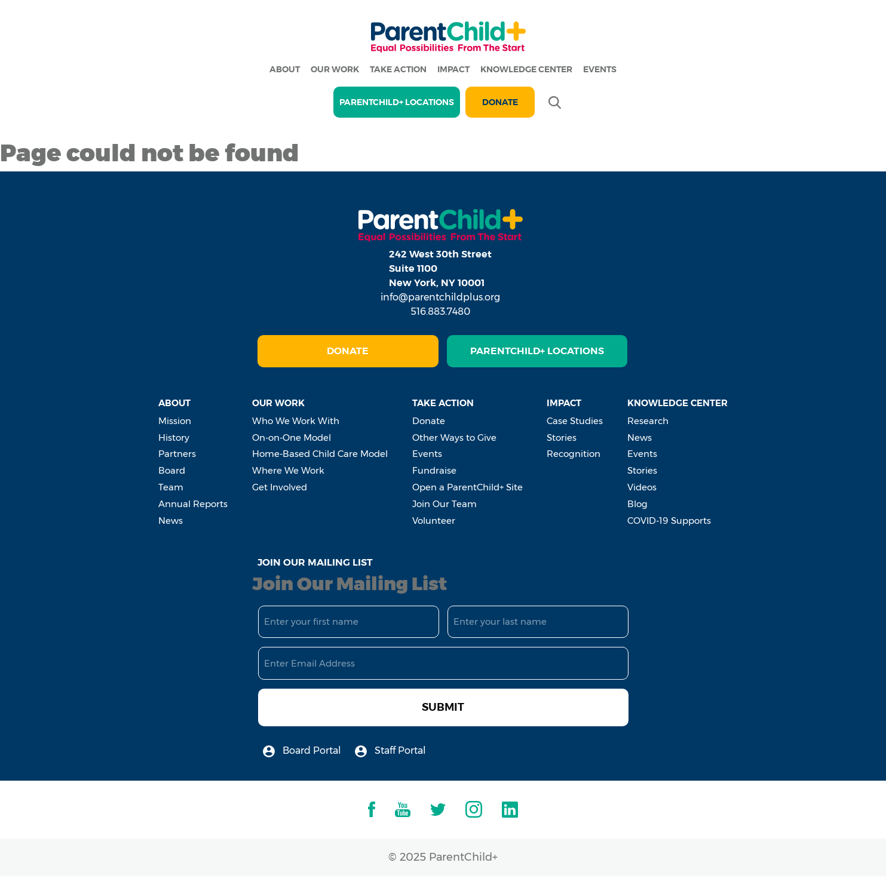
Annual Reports (193, 503)
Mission (174, 420)
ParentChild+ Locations (537, 351)
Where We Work (288, 470)
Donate (500, 102)
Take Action (398, 69)
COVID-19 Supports (669, 520)
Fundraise (434, 470)
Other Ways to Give (454, 437)
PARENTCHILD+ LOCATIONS (396, 102)
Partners (177, 453)
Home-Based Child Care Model (320, 453)
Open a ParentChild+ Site (467, 487)
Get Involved (279, 487)
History (173, 437)
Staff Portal (390, 751)
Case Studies (575, 420)
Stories (562, 437)
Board (171, 470)
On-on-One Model (291, 437)
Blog (637, 503)
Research (648, 420)
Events (600, 69)
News (170, 520)
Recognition (573, 453)
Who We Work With (295, 420)
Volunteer (433, 520)
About (284, 69)
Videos (642, 487)
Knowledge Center (526, 69)
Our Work (335, 69)
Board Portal (302, 751)
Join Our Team (444, 503)
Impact (453, 69)
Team (170, 487)
